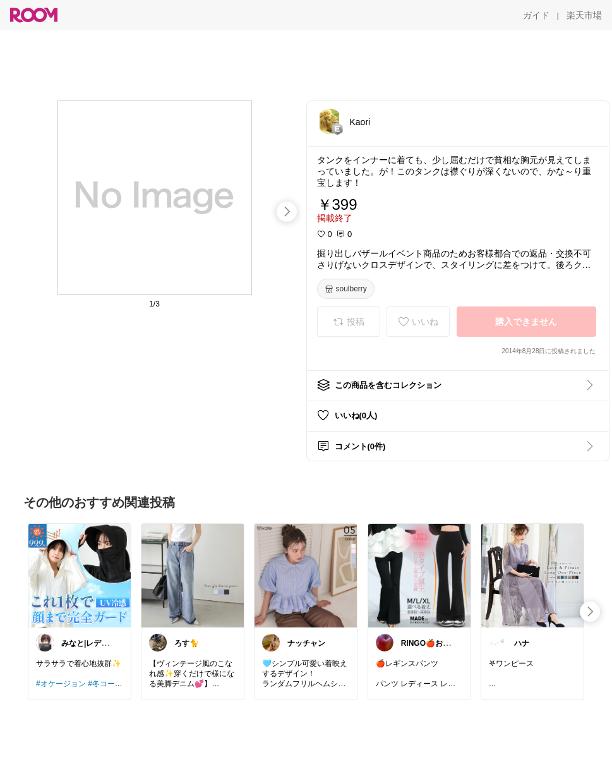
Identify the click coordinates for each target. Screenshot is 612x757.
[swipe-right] (287, 212)
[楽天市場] (584, 15)
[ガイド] (536, 15)
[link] (79, 575)
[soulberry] (346, 289)
